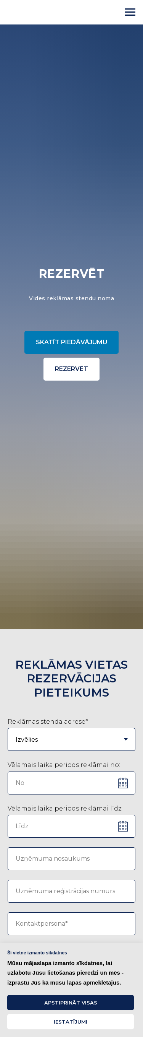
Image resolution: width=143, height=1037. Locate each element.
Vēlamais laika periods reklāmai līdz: (65, 808)
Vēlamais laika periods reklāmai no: (64, 764)
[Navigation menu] (130, 12)
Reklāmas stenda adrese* (48, 721)
